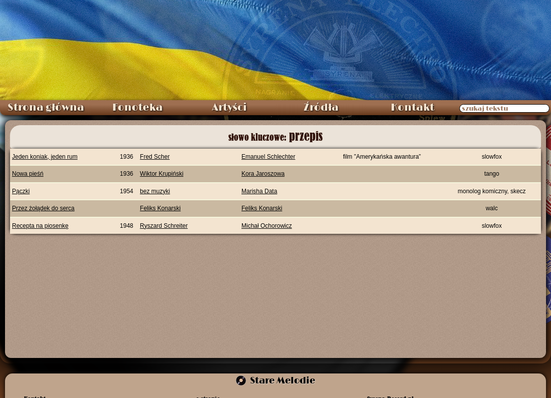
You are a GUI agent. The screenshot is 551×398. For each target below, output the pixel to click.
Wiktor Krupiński (161, 173)
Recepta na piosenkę (40, 225)
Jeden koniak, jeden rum (45, 156)
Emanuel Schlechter (268, 156)
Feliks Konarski (160, 208)
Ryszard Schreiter (163, 225)
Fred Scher (154, 156)
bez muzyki (155, 191)
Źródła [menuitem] (321, 108)
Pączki (21, 191)
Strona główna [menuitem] (46, 108)
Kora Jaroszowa (263, 173)
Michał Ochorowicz (266, 225)
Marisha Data (259, 191)
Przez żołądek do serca (43, 208)
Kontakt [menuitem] (412, 108)
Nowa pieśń (28, 173)
